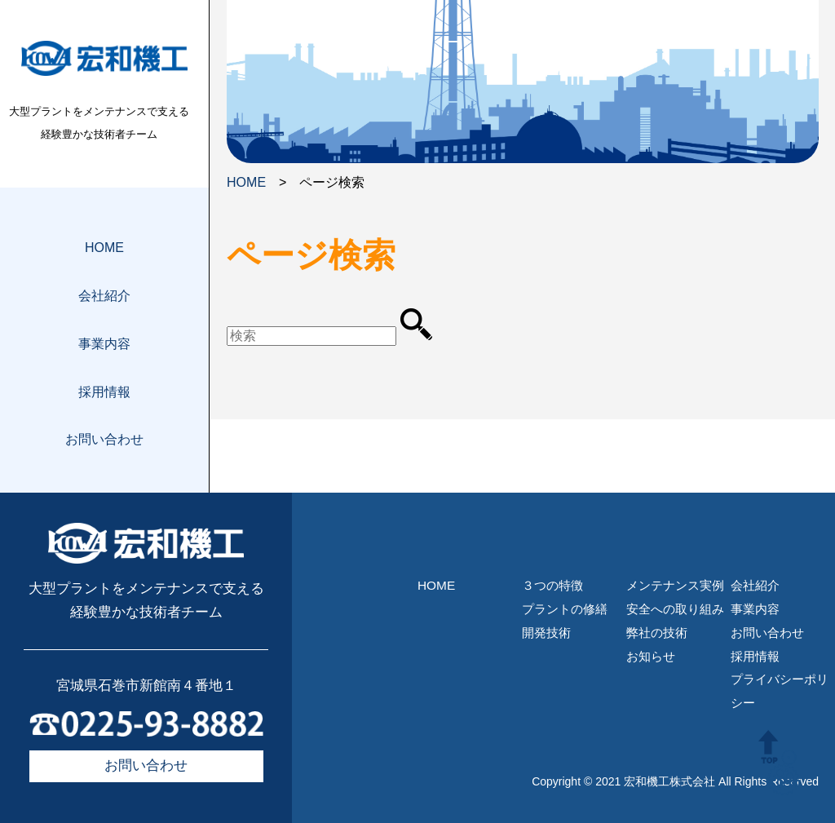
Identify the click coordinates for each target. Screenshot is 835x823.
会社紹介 (104, 296)
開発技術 (546, 632)
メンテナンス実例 (675, 585)
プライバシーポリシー (779, 691)
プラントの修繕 (564, 609)
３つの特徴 (552, 585)
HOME (104, 247)
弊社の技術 (656, 632)
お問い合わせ (104, 439)
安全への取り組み (675, 609)
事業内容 (104, 344)
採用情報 (104, 392)
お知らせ (650, 656)
